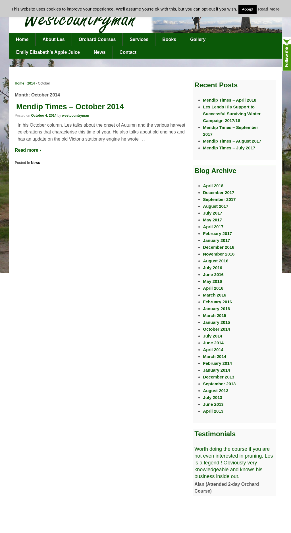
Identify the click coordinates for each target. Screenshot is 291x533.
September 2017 (219, 199)
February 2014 (217, 363)
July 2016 (212, 267)
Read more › (28, 150)
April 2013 (213, 411)
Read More (269, 9)
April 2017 (213, 226)
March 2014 (214, 356)
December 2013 (218, 376)
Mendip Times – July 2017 (229, 147)
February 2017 (217, 233)
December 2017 (218, 192)
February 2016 (217, 301)
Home (22, 39)
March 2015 (214, 315)
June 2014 (213, 342)
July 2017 (212, 213)
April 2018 (213, 185)
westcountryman (75, 116)
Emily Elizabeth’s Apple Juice (48, 52)
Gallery (197, 39)
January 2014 (216, 370)
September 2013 (219, 383)
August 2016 (215, 260)
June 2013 (213, 404)
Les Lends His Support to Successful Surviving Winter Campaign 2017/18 (231, 113)
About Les (53, 39)
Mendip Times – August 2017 (232, 141)
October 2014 (216, 329)
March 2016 (214, 295)
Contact (128, 52)
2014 (31, 83)
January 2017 (216, 240)
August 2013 (215, 390)
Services (139, 39)
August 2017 (215, 206)
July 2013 (212, 397)
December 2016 (218, 247)
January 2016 (216, 308)
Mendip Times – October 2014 (70, 106)
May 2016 (212, 281)
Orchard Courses (97, 39)
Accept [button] (247, 9)
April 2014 (213, 349)
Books (169, 39)
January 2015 (216, 322)
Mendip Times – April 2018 (229, 100)
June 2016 (213, 274)
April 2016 (213, 288)
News (100, 52)
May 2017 (212, 219)
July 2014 (212, 336)
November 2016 (218, 254)
